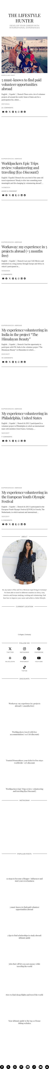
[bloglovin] (10, 659)
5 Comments (7, 520)
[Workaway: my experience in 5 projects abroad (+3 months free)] (24, 694)
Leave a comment (9, 191)
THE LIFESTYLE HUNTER (24, 17)
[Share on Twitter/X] (9, 112)
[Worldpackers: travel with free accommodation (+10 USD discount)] (24, 723)
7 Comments (7, 437)
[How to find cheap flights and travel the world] (24, 983)
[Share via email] (3, 112)
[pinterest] (24, 659)
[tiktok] (24, 668)
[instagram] (24, 650)
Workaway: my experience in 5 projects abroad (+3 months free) (24, 251)
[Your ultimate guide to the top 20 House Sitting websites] (24, 1011)
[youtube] (39, 659)
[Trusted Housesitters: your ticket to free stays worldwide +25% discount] (24, 751)
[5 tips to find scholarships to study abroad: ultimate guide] (24, 926)
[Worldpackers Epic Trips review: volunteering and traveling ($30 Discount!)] (24, 780)
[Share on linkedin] (21, 112)
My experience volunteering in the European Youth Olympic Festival (24, 497)
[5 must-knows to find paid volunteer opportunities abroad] (24, 898)
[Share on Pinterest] (13, 112)
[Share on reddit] (24, 112)
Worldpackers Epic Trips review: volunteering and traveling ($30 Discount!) (20, 167)
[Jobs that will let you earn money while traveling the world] (24, 955)
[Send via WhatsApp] (18, 112)
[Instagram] (13, 814)
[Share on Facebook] (6, 112)
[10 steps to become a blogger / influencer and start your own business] (24, 869)
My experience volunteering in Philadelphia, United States (24, 415)
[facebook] (39, 650)
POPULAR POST (8, 75)
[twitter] (10, 650)
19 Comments (7, 358)
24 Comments (7, 108)
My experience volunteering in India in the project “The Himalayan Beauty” (24, 334)
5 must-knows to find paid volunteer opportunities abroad (21, 84)
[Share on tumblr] (16, 112)
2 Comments (7, 274)
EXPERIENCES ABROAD (12, 159)
